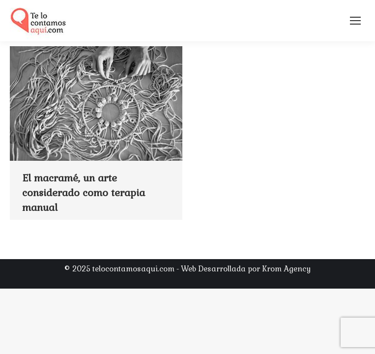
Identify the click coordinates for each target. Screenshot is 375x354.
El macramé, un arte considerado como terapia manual (83, 193)
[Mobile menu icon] (355, 20)
